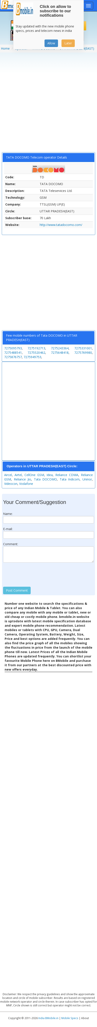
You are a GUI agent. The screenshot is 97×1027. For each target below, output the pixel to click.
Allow (51, 43)
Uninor (87, 479)
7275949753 (32, 357)
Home (5, 48)
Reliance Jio (22, 479)
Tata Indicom (70, 479)
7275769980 (83, 352)
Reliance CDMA (66, 475)
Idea (50, 475)
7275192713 (36, 348)
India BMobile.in (48, 1018)
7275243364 (60, 348)
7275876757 (13, 357)
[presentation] (36, 574)
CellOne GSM (34, 475)
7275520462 (36, 352)
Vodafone (26, 484)
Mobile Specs (69, 1018)
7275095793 (13, 348)
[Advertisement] (47, 104)
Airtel (18, 475)
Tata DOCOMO (45, 479)
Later (68, 43)
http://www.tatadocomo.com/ (61, 225)
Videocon (10, 484)
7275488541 (13, 352)
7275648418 (60, 352)
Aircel (8, 475)
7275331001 (83, 348)
